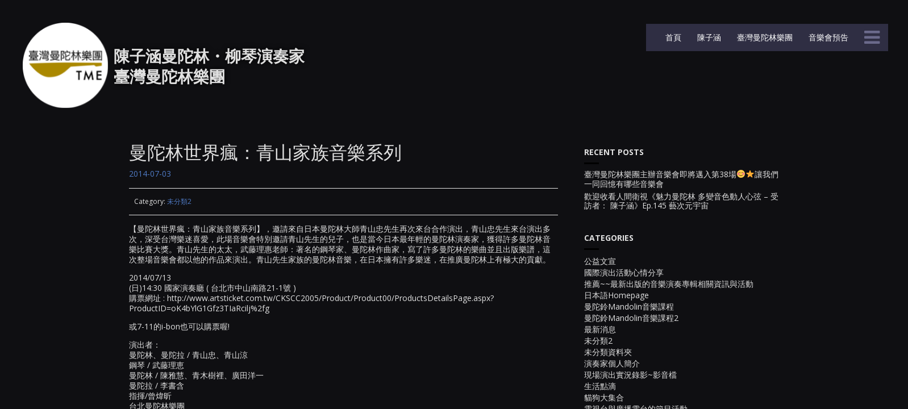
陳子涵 (708, 37)
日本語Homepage (616, 295)
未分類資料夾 (608, 352)
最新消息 (600, 329)
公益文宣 (600, 261)
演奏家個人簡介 (612, 363)
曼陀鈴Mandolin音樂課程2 (631, 317)
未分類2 (179, 201)
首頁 (672, 37)
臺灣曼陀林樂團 (764, 37)
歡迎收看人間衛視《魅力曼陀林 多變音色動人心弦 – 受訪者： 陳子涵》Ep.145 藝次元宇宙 (681, 201)
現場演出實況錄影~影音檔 (630, 374)
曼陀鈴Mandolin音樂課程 (629, 306)
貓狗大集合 (604, 397)
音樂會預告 (827, 37)
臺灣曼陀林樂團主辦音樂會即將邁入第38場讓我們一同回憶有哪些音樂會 (681, 179)
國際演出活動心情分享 (624, 272)
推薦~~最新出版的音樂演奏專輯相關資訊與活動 (668, 283)
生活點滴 (600, 386)
